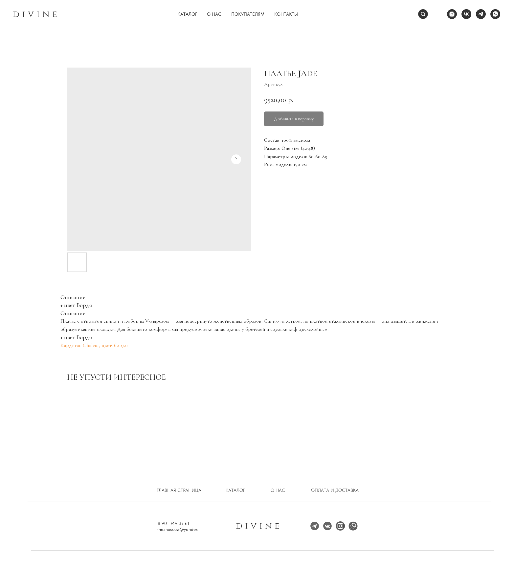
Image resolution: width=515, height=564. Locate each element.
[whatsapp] (495, 14)
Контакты (286, 14)
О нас (214, 14)
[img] (340, 526)
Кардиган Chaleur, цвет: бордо (94, 345)
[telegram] (481, 14)
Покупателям (247, 14)
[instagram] (452, 14)
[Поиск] (423, 14)
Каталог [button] (187, 14)
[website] (437, 14)
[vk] (466, 14)
